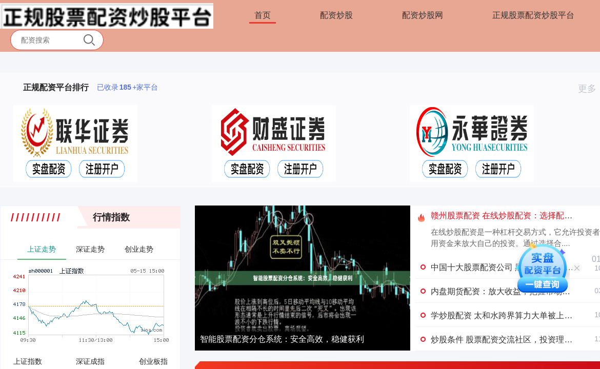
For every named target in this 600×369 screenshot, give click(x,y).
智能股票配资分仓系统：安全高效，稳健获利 (282, 339)
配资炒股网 (422, 15)
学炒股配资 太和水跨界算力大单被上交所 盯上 (515, 315)
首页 (262, 15)
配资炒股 (336, 15)
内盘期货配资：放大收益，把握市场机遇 (504, 291)
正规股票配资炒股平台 (533, 15)
